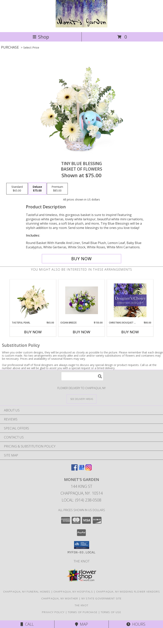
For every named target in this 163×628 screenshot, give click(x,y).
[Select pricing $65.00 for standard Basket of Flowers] (17, 188)
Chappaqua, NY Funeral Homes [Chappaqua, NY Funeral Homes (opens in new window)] (26, 591)
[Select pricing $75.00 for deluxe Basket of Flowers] (37, 188)
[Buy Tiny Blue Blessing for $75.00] (81, 258)
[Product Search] (82, 376)
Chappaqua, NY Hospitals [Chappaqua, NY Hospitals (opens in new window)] (73, 591)
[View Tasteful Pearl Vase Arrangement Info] (33, 300)
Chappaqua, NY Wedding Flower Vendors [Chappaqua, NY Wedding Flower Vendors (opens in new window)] (128, 591)
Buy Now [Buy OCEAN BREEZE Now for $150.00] (81, 331)
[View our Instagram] (88, 469)
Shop (41, 36)
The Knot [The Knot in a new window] (82, 561)
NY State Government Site (102, 598)
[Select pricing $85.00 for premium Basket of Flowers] (57, 188)
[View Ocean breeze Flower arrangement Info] (81, 300)
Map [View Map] (81, 624)
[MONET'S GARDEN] (81, 26)
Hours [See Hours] (135, 624)
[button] (81, 545)
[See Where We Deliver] (81, 399)
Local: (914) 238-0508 (81, 500)
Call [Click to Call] (27, 624)
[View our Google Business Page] (81, 469)
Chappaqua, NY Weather (59, 598)
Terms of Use (111, 612)
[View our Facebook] (74, 469)
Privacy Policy (53, 612)
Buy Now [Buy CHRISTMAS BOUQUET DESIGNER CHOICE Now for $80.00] (130, 331)
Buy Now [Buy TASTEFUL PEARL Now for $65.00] (33, 331)
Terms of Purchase (82, 612)
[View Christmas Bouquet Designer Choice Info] (130, 300)
